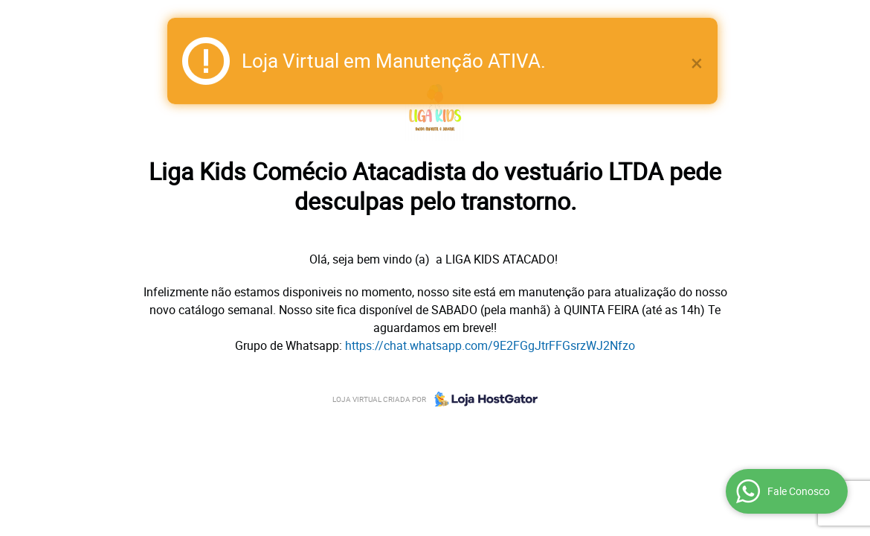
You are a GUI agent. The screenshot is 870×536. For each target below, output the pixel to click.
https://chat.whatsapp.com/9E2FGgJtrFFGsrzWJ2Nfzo (490, 345)
